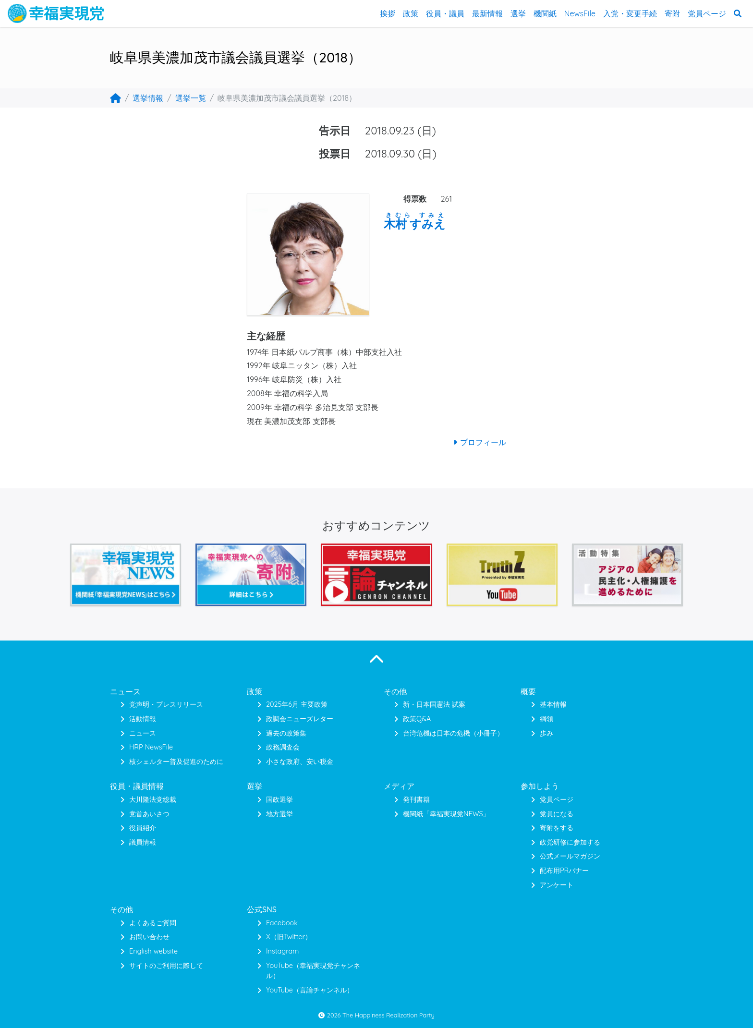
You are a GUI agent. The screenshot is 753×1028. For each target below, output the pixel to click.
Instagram (282, 951)
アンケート (556, 885)
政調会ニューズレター (299, 718)
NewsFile (579, 13)
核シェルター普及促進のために (176, 761)
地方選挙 (279, 814)
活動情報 (142, 718)
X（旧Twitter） (289, 936)
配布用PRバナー (564, 870)
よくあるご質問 (152, 923)
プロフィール (478, 442)
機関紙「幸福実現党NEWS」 (446, 814)
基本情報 (553, 704)
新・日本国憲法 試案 (434, 704)
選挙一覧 (190, 98)
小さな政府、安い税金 (299, 761)
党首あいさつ (149, 814)
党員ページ (707, 13)
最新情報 (487, 13)
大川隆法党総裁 (152, 799)
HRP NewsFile (151, 747)
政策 (410, 13)
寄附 (672, 13)
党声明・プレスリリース (166, 704)
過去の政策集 (286, 733)
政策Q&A (417, 718)
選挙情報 (148, 98)
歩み (546, 733)
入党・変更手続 (630, 13)
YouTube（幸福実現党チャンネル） (313, 970)
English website (153, 951)
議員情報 (142, 842)
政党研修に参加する (570, 842)
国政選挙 (279, 799)
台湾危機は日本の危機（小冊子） (453, 733)
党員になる (556, 814)
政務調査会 (283, 747)
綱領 (546, 718)
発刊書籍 (416, 799)
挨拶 (387, 13)
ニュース (142, 733)
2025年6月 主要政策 (297, 704)
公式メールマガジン (570, 856)
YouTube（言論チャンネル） (309, 990)
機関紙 (545, 13)
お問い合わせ (149, 936)
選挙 (518, 13)
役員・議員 (445, 13)
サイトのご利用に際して (166, 965)
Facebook (282, 923)
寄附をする (556, 827)
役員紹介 (142, 827)
